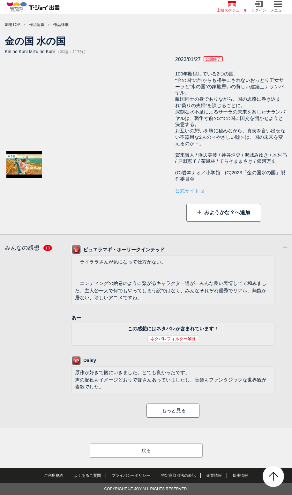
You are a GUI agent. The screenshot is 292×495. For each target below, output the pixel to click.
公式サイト (187, 190)
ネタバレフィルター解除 (173, 338)
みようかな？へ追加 (226, 212)
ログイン (258, 6)
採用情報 (240, 475)
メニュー (278, 6)
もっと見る (174, 410)
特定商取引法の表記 (178, 475)
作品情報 (36, 24)
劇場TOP (12, 24)
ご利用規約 (53, 475)
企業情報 (214, 475)
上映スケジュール (232, 6)
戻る (146, 450)
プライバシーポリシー (131, 475)
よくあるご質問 (87, 475)
